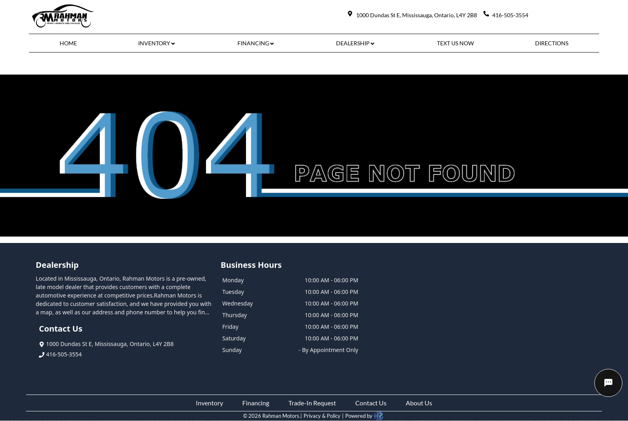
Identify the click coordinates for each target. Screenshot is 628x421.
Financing (255, 403)
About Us (419, 403)
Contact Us (370, 403)
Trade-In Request (312, 403)
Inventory (209, 403)
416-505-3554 (60, 354)
